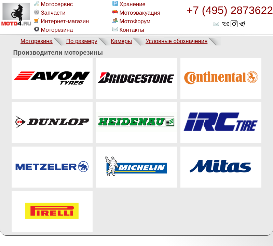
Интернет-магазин (61, 21)
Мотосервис (53, 4)
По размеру (81, 41)
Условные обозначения (176, 41)
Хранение (128, 4)
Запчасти (49, 12)
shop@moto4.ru (217, 23)
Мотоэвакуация (136, 12)
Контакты (128, 29)
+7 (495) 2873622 (229, 10)
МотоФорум (131, 21)
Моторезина (53, 29)
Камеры (121, 41)
